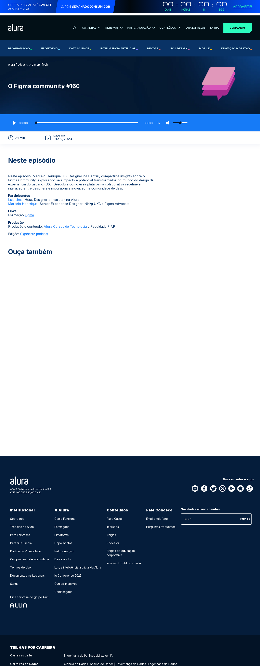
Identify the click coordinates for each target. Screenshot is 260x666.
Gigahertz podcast (34, 232)
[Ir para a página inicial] (15, 26)
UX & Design (180, 46)
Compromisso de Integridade (29, 557)
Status (14, 581)
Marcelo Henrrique (23, 201)
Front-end (50, 46)
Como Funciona (64, 516)
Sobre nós (17, 516)
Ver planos (237, 25)
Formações (61, 524)
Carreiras (91, 25)
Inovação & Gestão (236, 46)
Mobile (205, 46)
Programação (20, 46)
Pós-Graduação (141, 25)
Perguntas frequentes (161, 524)
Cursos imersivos (65, 581)
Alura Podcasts (18, 62)
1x (158, 120)
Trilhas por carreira (32, 645)
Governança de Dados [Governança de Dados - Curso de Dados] (131, 661)
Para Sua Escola (21, 541)
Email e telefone (157, 516)
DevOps (153, 46)
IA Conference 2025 (67, 573)
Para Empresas (194, 25)
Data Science (80, 46)
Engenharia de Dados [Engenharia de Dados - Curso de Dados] (162, 661)
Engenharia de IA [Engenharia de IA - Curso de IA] (75, 653)
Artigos (111, 532)
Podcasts (113, 541)
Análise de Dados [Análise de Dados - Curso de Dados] (102, 661)
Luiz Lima (15, 197)
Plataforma (61, 532)
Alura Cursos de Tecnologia (65, 224)
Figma (29, 213)
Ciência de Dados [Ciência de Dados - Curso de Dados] (76, 661)
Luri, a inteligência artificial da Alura (77, 565)
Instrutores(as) (64, 549)
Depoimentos (63, 541)
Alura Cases (114, 516)
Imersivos (113, 25)
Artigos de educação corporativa (121, 550)
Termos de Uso (20, 565)
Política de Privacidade (25, 549)
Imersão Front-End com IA (124, 561)
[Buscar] (74, 25)
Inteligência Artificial (119, 46)
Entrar (215, 25)
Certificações (63, 589)
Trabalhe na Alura (22, 524)
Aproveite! (242, 7)
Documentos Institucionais (27, 573)
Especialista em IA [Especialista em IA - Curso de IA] (101, 653)
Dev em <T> (63, 557)
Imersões (113, 524)
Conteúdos (169, 25)
